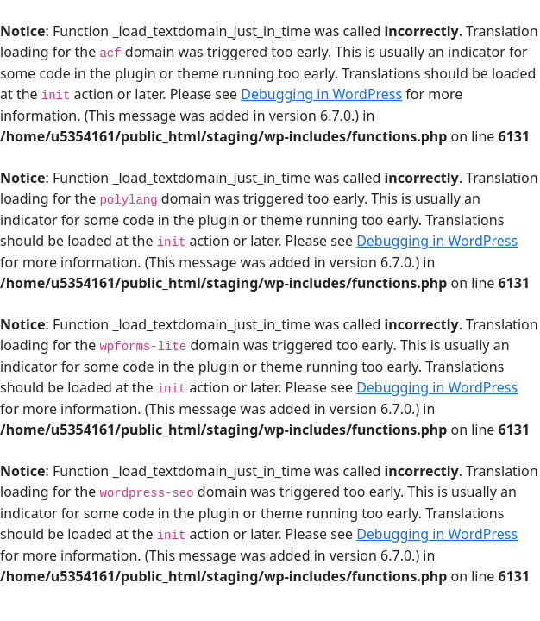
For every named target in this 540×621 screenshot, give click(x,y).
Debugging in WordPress (321, 94)
